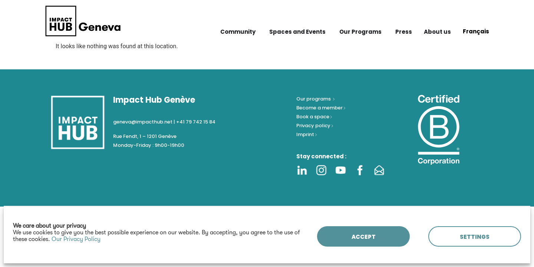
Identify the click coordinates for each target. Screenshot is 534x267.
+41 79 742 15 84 (195, 121)
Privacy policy (314, 125)
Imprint (305, 134)
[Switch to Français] (476, 31)
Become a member (320, 107)
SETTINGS (475, 237)
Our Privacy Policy (76, 239)
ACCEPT (364, 237)
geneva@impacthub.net (142, 121)
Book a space (313, 116)
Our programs (314, 98)
